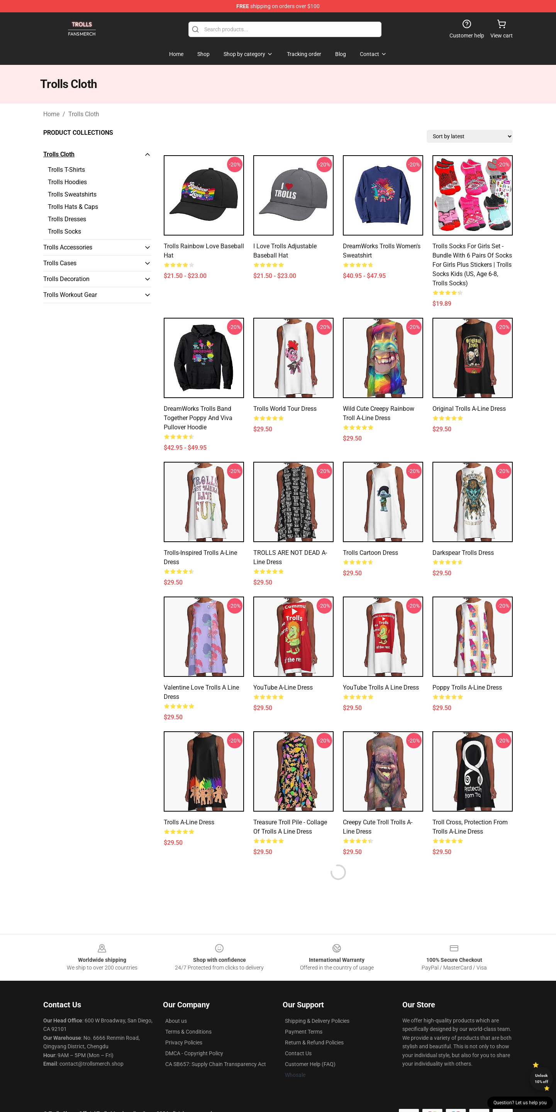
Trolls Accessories (67, 247)
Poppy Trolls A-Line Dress (467, 687)
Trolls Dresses (67, 219)
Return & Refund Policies (314, 1042)
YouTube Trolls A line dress (381, 687)
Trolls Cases (59, 263)
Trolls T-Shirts (66, 169)
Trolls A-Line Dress (189, 822)
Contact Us (298, 1053)
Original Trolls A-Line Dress (469, 408)
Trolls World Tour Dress (285, 408)
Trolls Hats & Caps (73, 206)
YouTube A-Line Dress (283, 687)
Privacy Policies (183, 1042)
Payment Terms (303, 1032)
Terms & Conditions (188, 1032)
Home (51, 114)
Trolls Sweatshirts (72, 194)
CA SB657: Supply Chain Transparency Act (215, 1064)
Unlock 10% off (541, 1078)
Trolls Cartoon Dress (370, 552)
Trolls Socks (64, 231)
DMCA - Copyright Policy (194, 1053)
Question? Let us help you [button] (520, 1102)
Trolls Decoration (66, 279)
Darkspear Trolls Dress (463, 552)
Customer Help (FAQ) (310, 1064)
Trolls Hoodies (67, 182)
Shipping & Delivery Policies (317, 1021)
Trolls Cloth (83, 114)
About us (176, 1021)
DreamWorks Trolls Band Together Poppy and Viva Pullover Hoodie (198, 418)
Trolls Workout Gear (70, 294)
